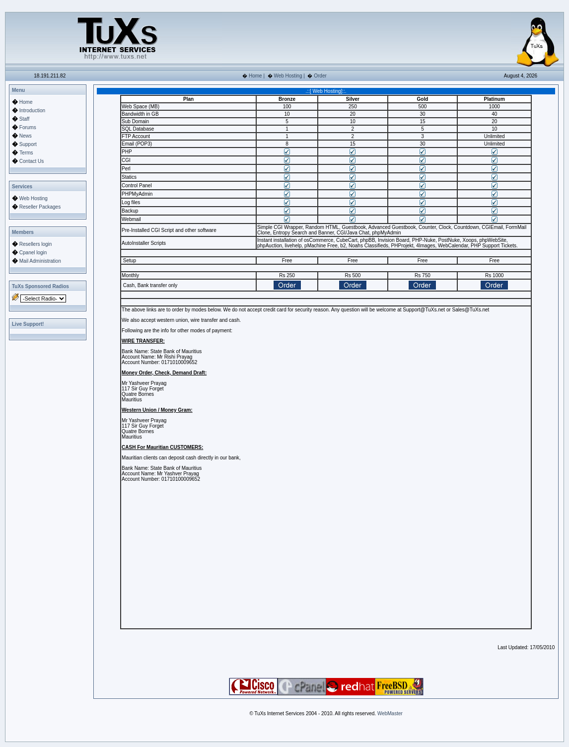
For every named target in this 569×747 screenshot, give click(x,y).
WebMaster (390, 713)
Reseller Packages (40, 207)
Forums (27, 127)
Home (255, 75)
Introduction (32, 110)
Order (320, 75)
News (25, 136)
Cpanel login (33, 252)
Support (28, 144)
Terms (26, 152)
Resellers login (35, 244)
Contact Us (31, 161)
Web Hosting (288, 75)
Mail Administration (40, 261)
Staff (24, 119)
